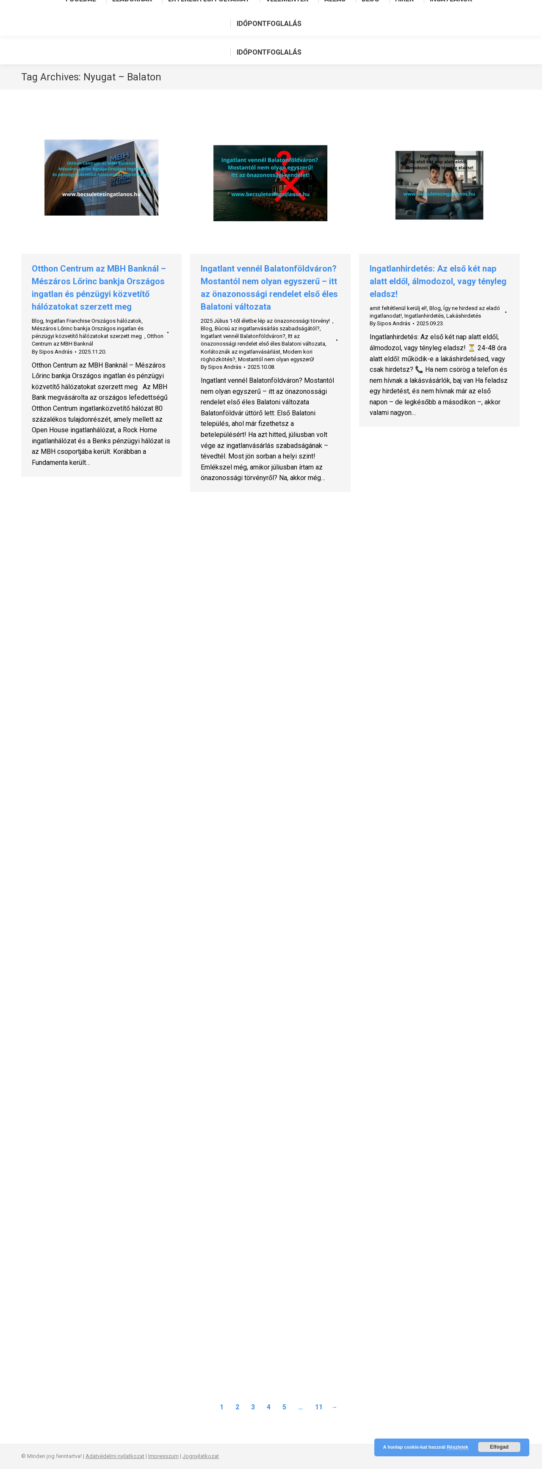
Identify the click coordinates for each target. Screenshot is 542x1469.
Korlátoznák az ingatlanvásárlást (240, 352)
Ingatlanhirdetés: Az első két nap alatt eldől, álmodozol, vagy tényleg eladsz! (438, 281)
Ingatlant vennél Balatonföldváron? (243, 336)
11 (319, 1407)
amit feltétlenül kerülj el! (398, 308)
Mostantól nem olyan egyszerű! (276, 359)
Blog (37, 321)
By (52, 352)
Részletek (457, 1447)
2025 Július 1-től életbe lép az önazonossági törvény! (266, 321)
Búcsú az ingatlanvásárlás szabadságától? (267, 328)
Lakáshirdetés (463, 316)
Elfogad (499, 1447)
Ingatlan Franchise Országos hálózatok (93, 321)
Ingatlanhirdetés (424, 316)
